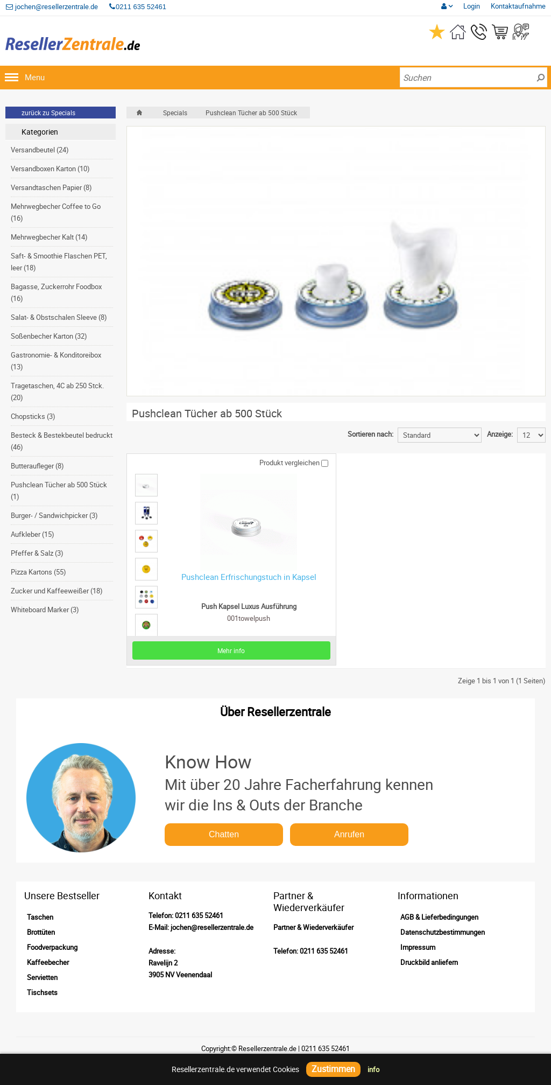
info (373, 1069)
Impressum (417, 947)
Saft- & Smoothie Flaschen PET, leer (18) (59, 261)
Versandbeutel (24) (40, 150)
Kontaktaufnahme (518, 6)
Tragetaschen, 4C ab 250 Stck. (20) (57, 391)
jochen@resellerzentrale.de (51, 6)
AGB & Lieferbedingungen (439, 917)
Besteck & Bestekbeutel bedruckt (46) (61, 441)
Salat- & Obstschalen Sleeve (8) (59, 317)
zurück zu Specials (48, 112)
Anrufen (349, 834)
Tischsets (42, 992)
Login (471, 6)
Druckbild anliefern (429, 962)
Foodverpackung (52, 947)
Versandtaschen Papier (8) (51, 187)
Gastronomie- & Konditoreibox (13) (56, 361)
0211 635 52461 (199, 915)
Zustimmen (333, 1069)
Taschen (40, 917)
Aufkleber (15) (32, 534)
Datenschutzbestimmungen (442, 932)
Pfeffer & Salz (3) (37, 553)
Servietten (42, 977)
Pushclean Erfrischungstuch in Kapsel (248, 576)
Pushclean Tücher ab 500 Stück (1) (59, 490)
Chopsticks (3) (33, 416)
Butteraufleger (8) (37, 466)
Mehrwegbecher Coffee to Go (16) (56, 212)
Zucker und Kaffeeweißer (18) (57, 591)
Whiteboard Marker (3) (45, 609)
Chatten (224, 834)
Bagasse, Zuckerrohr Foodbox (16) (56, 292)
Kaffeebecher (48, 962)
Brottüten (41, 932)
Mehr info (231, 650)
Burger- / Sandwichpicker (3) (54, 515)
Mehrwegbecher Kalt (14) (49, 237)
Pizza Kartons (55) (38, 572)
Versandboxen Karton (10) (50, 168)
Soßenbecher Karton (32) (49, 336)
